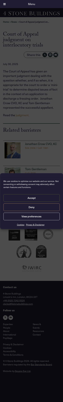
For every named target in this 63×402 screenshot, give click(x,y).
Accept (32, 198)
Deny (31, 207)
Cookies (20, 224)
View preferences (31, 216)
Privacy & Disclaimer (35, 224)
